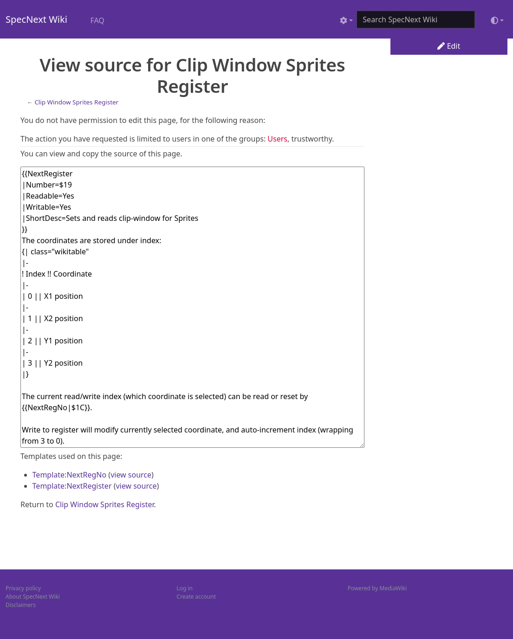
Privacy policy (23, 588)
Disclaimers (21, 605)
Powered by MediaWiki (377, 588)
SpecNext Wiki (36, 19)
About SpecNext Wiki (33, 596)
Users (277, 139)
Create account (196, 596)
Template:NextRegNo (69, 475)
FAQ (97, 20)
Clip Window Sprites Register (76, 102)
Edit (448, 46)
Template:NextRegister (72, 486)
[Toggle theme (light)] (497, 20)
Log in (184, 588)
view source (130, 475)
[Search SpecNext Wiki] (416, 19)
